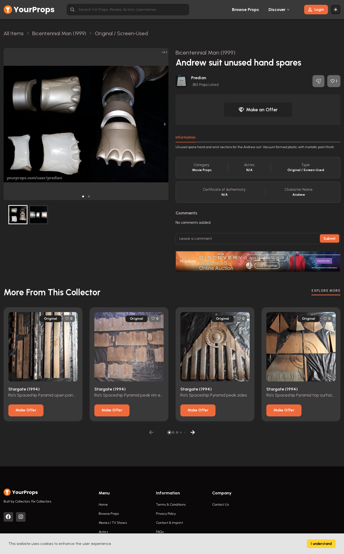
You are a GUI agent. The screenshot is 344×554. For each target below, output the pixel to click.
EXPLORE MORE (326, 291)
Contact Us (220, 505)
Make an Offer (258, 109)
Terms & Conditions (171, 505)
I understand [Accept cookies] (321, 544)
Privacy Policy (166, 514)
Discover (277, 9)
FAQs (160, 532)
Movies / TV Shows (113, 523)
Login (316, 9)
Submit (329, 238)
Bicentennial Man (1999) (205, 52)
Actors (103, 532)
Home (103, 505)
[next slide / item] (165, 124)
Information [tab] (185, 137)
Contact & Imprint (169, 523)
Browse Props (245, 9)
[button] (83, 196)
